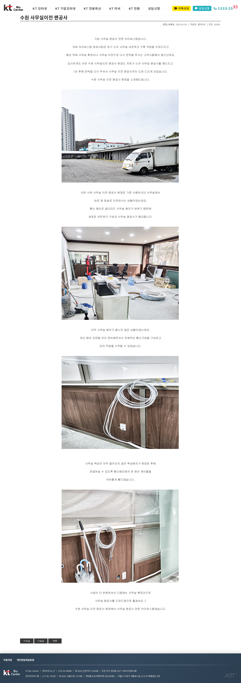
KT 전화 (134, 8)
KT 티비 (115, 8)
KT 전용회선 (92, 8)
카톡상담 (181, 8)
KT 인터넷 (40, 8)
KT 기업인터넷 (65, 8)
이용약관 (7, 660)
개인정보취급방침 (25, 660)
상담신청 (154, 8)
